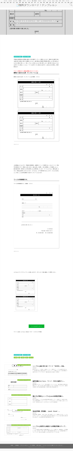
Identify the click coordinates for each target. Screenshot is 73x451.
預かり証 (31, 357)
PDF (60, 0)
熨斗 (62, 2)
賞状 (68, 2)
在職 (29, 2)
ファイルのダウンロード (36, 326)
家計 (59, 2)
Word (57, 0)
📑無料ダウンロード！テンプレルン (36, 5)
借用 (50, 2)
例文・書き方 (34, 0)
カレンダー (15, 0)
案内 (44, 2)
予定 (65, 2)
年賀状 (20, 0)
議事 (47, 2)
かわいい (44, 0)
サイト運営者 (32, 445)
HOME (12, 445)
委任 (53, 2)
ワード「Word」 (27, 56)
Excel (53, 0)
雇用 (26, 2)
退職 (23, 2)
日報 (17, 2)
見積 (7, 2)
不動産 (22, 357)
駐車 (71, 2)
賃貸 (27, 357)
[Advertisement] (7, 74)
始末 (32, 2)
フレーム (28, 0)
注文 (14, 2)
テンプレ (5, 0)
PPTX (63, 0)
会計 (35, 2)
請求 (10, 2)
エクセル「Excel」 (18, 56)
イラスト (24, 0)
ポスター (40, 0)
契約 (41, 2)
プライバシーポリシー (24, 445)
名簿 (20, 2)
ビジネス (10, 0)
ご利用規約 (17, 445)
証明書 (15, 357)
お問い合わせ (38, 445)
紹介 (56, 2)
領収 (1, 2)
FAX (38, 2)
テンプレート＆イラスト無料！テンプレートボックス (52, 445)
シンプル (49, 0)
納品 (4, 2)
